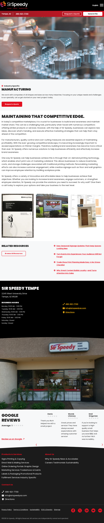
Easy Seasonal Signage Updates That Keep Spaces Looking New (79, 247)
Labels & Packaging (11, 473)
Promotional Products (31, 473)
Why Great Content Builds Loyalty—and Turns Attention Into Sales (77, 271)
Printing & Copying (16, 459)
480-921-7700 (22, 14)
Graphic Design (31, 466)
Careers (49, 462)
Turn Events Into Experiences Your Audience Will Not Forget (79, 255)
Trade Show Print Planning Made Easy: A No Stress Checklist (78, 263)
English (95, 5)
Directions (68, 312)
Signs (4, 459)
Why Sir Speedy (52, 459)
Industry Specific (11, 86)
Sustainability (72, 462)
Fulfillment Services (11, 477)
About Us (49, 454)
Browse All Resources (13, 253)
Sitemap (57, 510)
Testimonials (59, 462)
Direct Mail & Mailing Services (15, 462)
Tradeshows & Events (30, 470)
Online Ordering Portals (13, 466)
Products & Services (12, 454)
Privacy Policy (7, 510)
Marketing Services (11, 470)
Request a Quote (72, 14)
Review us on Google (12, 439)
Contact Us (7, 484)
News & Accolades (69, 459)
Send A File (93, 14)
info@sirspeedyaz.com (74, 308)
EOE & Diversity (46, 510)
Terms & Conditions (20, 510)
